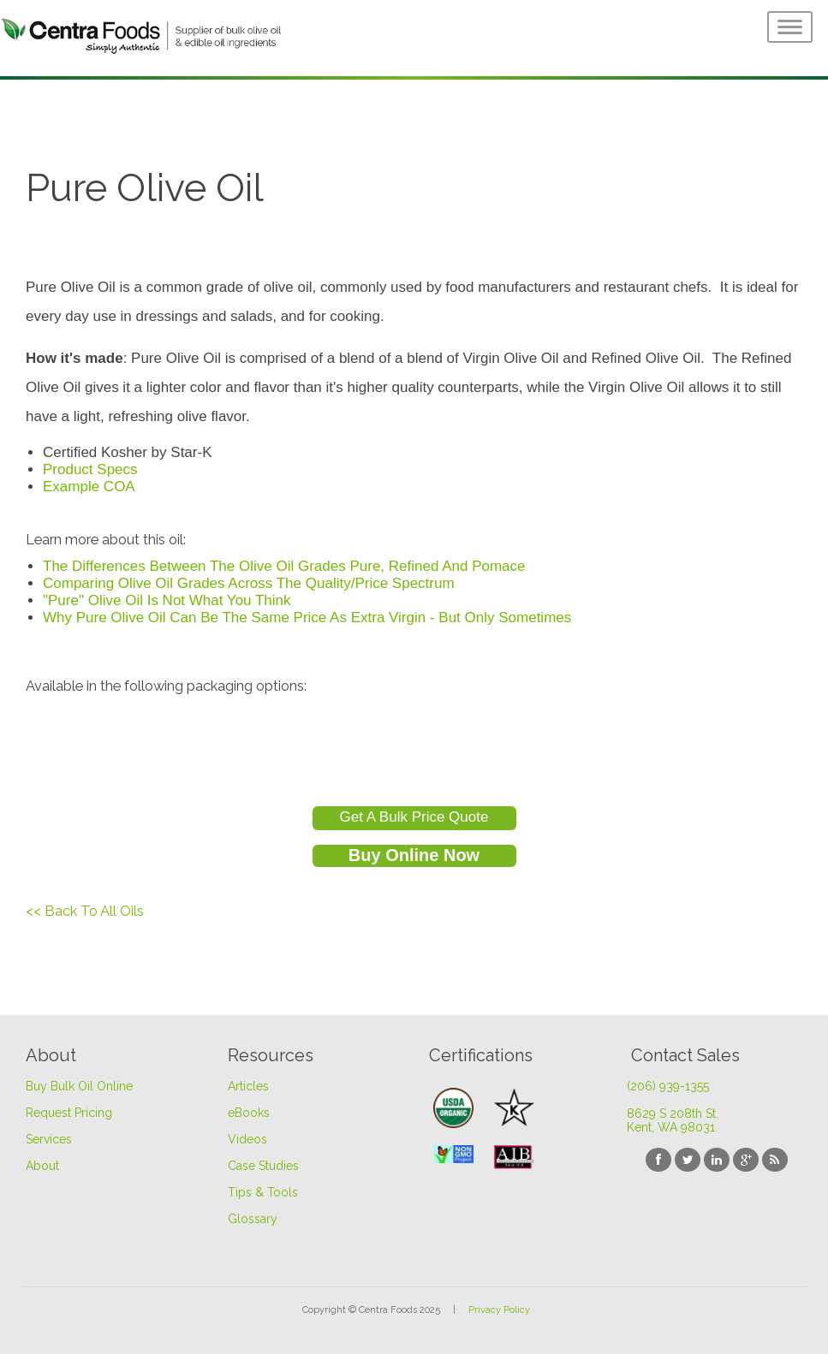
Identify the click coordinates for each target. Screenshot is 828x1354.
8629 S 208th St (672, 1113)
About (42, 1166)
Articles (248, 1086)
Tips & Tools (263, 1192)
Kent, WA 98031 (671, 1127)
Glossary (252, 1219)
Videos (247, 1139)
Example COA (89, 486)
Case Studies (263, 1166)
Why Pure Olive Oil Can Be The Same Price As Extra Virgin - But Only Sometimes (307, 617)
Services (49, 1139)
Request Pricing (69, 1112)
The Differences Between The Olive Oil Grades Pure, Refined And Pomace (284, 566)
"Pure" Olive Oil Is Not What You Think (167, 600)
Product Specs (90, 469)
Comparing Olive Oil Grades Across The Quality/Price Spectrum (249, 583)
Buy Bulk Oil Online (79, 1086)
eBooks (249, 1112)
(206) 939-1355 (668, 1086)
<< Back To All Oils (85, 910)
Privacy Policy (499, 1309)
